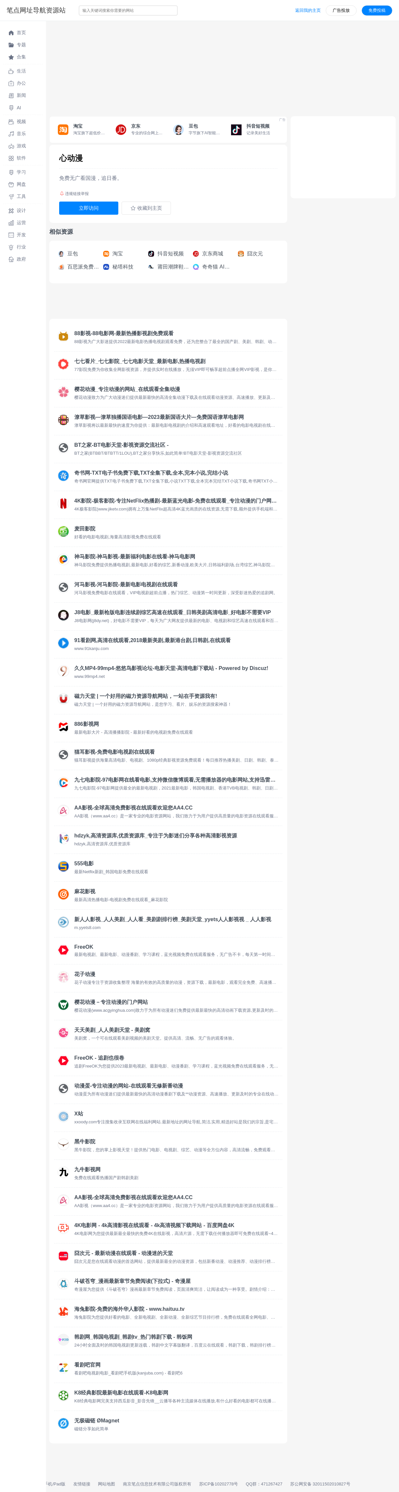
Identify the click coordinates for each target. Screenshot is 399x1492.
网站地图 (106, 1483)
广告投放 (341, 10)
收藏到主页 (146, 208)
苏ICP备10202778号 (218, 1483)
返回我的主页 (308, 10)
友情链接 (81, 1483)
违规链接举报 (74, 193)
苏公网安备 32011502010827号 (320, 1483)
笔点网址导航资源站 (36, 10)
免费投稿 (377, 10)
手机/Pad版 (54, 1483)
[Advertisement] (222, 67)
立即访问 (89, 208)
